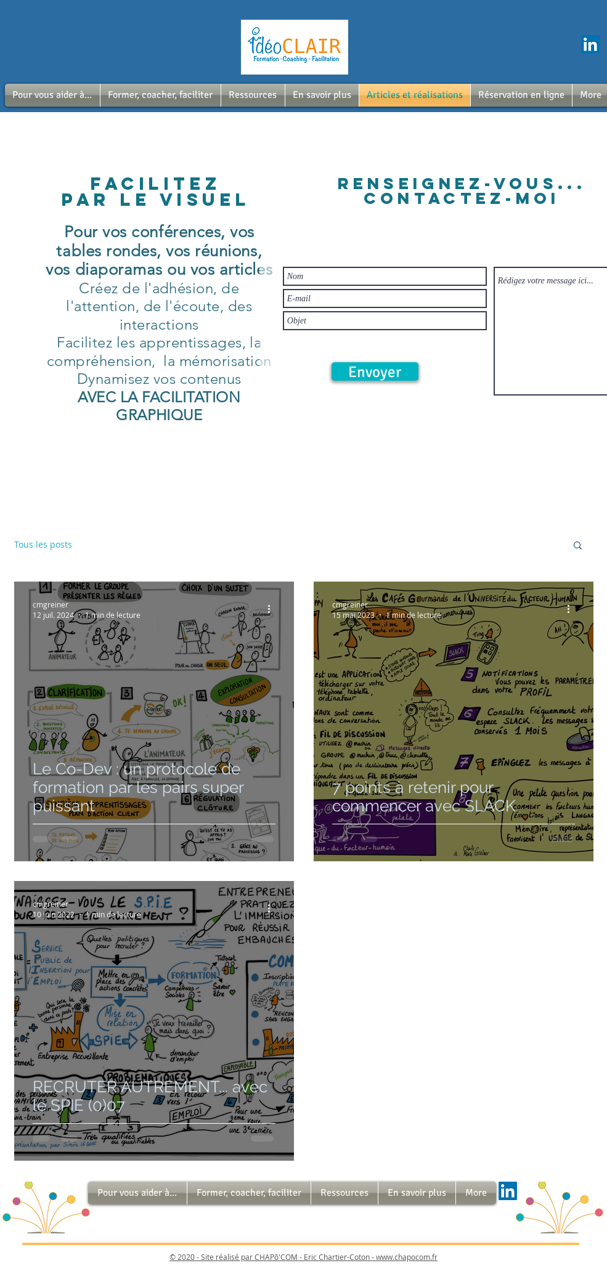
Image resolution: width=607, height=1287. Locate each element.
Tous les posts (43, 544)
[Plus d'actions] (273, 609)
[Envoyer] (375, 371)
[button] (52, 95)
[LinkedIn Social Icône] (590, 44)
